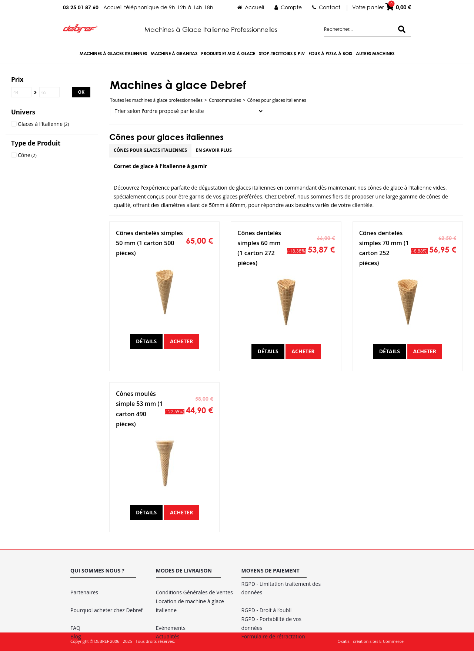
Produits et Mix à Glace (228, 53)
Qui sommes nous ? (97, 570)
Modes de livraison (184, 570)
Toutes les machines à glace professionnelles (156, 100)
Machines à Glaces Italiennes (113, 53)
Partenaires (84, 592)
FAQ (75, 627)
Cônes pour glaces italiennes (276, 100)
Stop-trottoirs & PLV (282, 53)
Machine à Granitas (174, 53)
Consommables (225, 100)
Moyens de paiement (270, 570)
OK (81, 92)
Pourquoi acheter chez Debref (106, 610)
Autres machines (375, 53)
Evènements (171, 627)
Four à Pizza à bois (330, 53)
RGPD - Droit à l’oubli (266, 610)
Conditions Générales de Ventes (194, 592)
